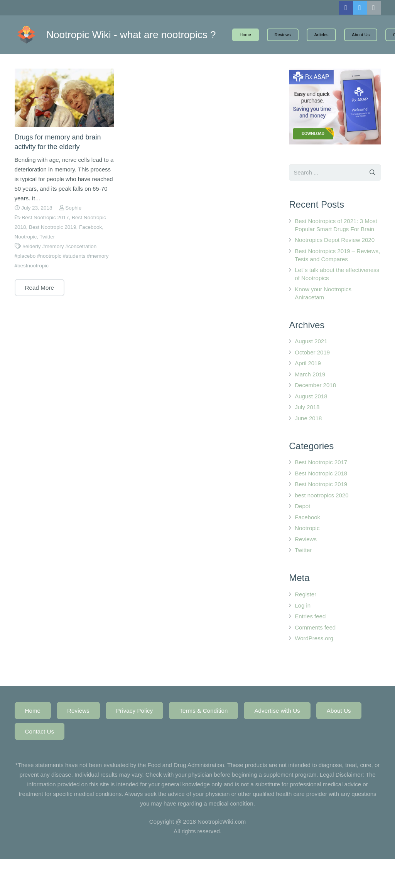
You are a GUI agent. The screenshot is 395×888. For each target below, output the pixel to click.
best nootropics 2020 (321, 495)
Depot (302, 506)
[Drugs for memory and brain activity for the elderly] (64, 98)
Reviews (306, 539)
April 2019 (308, 363)
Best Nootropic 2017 (45, 217)
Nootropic (26, 237)
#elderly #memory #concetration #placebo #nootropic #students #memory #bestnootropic (62, 256)
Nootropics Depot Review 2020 (335, 240)
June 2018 (308, 418)
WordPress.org (314, 638)
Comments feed (315, 627)
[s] (334, 173)
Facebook (90, 227)
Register (305, 594)
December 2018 (315, 385)
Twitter (47, 237)
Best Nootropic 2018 (321, 473)
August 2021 (311, 341)
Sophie (73, 208)
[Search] (373, 173)
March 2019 (310, 374)
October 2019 (312, 352)
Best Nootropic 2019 (52, 227)
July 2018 (307, 407)
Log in (303, 605)
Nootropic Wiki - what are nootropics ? (143, 34)
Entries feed (310, 616)
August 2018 (311, 396)
